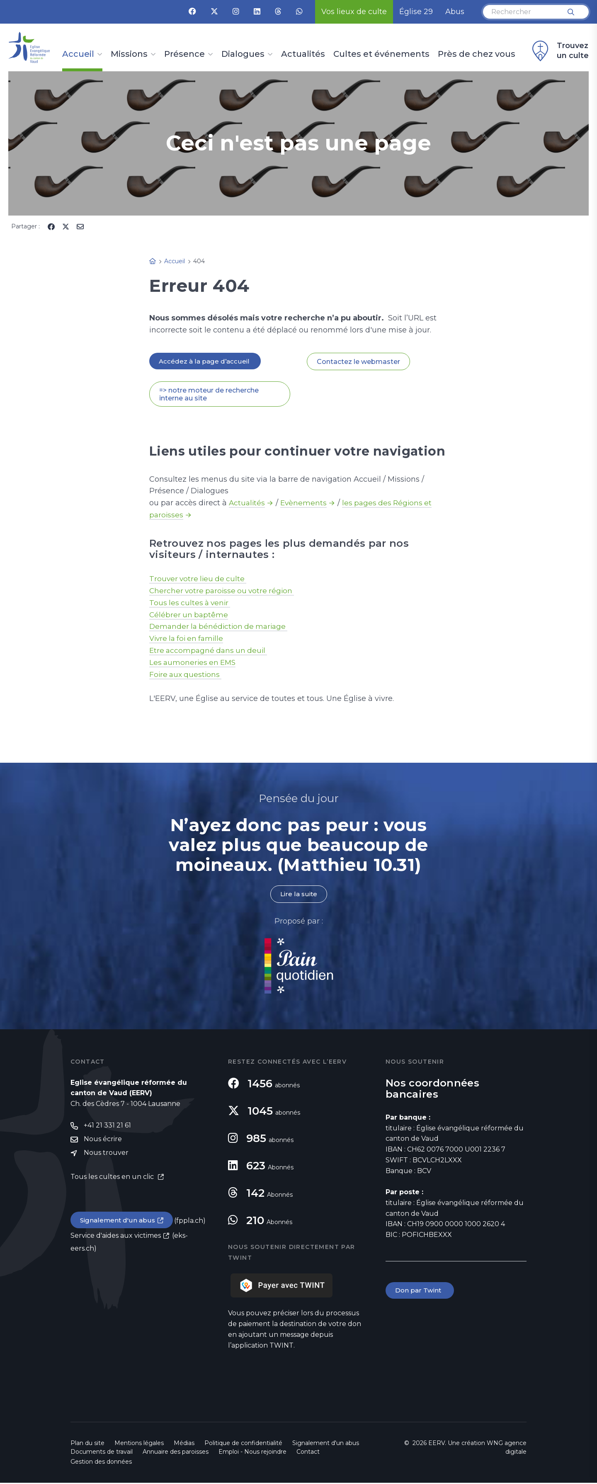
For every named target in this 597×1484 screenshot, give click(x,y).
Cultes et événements (381, 54)
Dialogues (243, 54)
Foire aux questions (186, 675)
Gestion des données (101, 1463)
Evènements (305, 503)
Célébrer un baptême (189, 615)
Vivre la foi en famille (188, 639)
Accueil (78, 54)
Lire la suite (298, 895)
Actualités (303, 54)
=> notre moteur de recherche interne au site (209, 395)
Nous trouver (106, 1155)
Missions (129, 54)
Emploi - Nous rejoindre (252, 1453)
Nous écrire (103, 1141)
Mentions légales (139, 1444)
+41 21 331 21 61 (107, 1127)
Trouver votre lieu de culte (199, 579)
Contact (308, 1453)
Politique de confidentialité (243, 1444)
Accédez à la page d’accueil (205, 361)
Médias (184, 1444)
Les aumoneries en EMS (194, 663)
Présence (184, 54)
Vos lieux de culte (354, 11)
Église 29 (416, 11)
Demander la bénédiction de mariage (221, 627)
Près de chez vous (476, 54)
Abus (454, 11)
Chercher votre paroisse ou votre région (224, 591)
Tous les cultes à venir (191, 603)
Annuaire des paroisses (176, 1453)
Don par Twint (420, 1292)
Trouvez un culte (559, 51)
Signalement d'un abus (118, 1223)
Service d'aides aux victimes (115, 1238)
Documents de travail (101, 1453)
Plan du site (87, 1444)
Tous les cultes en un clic (112, 1179)
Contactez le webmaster (358, 362)
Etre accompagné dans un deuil (210, 651)
